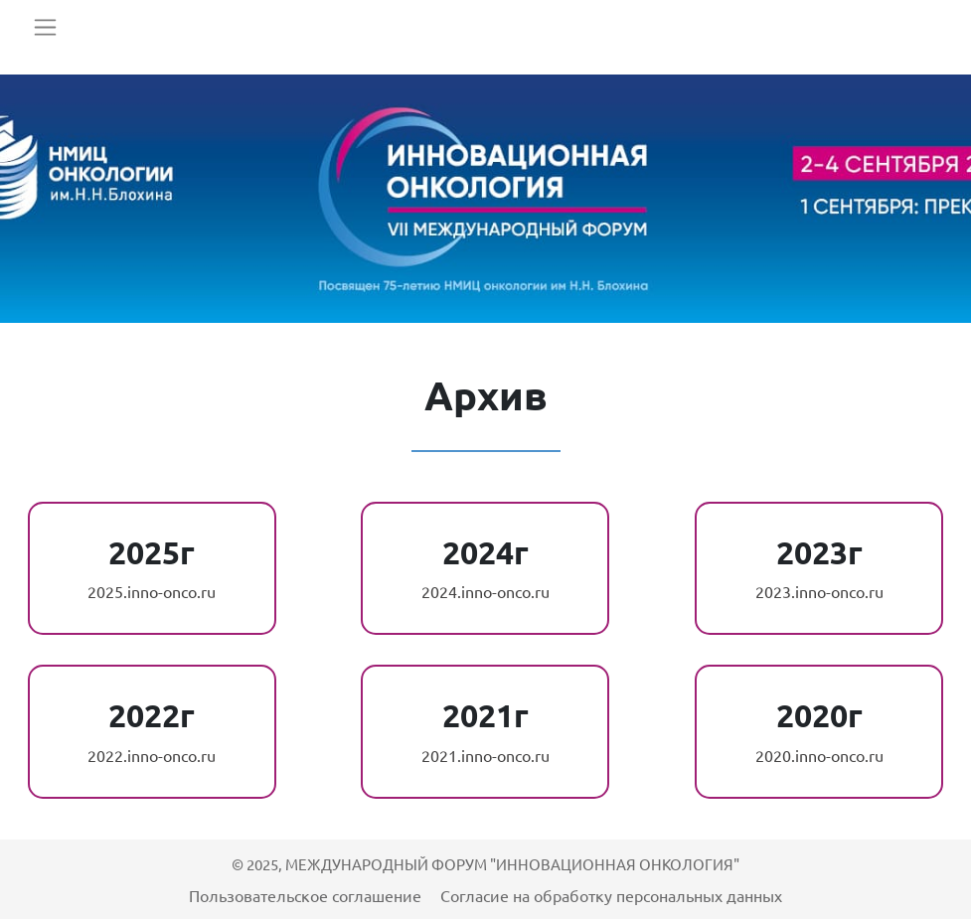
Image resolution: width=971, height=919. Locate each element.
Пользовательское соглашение (307, 895)
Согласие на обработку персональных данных (611, 895)
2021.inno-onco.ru (485, 755)
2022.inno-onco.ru (151, 755)
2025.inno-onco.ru (151, 591)
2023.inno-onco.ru (819, 591)
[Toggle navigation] (45, 27)
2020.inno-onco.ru (819, 755)
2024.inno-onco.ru (485, 591)
